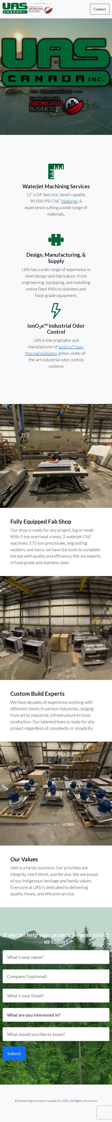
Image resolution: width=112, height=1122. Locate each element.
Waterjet (69, 200)
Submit (14, 1053)
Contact (100, 9)
